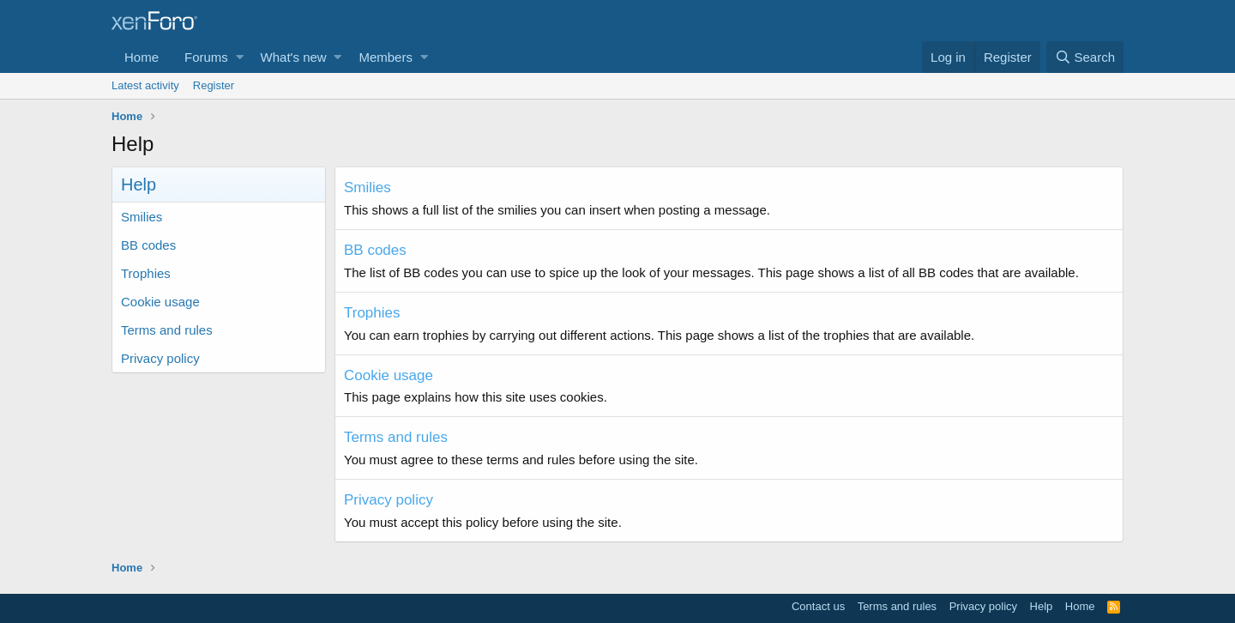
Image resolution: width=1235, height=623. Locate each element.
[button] (240, 57)
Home (141, 57)
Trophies (146, 273)
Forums (206, 57)
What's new (294, 57)
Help (1041, 606)
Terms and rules (167, 330)
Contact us (818, 606)
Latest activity (145, 85)
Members (385, 57)
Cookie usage (160, 301)
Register (213, 85)
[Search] (1085, 57)
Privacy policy (160, 358)
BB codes (148, 245)
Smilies (141, 216)
